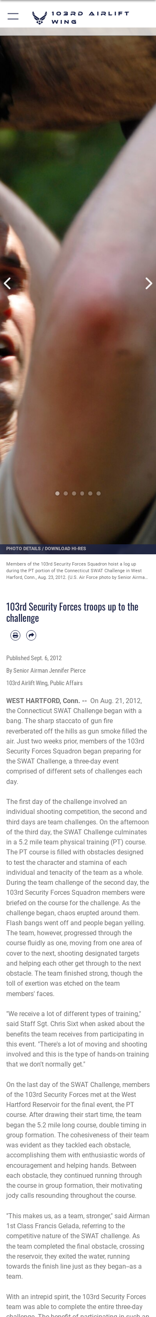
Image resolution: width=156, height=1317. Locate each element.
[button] (13, 17)
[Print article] (15, 635)
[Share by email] (31, 635)
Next (148, 284)
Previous (8, 284)
